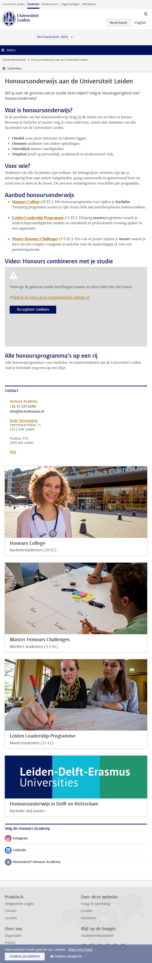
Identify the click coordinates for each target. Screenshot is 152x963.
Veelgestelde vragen (19, 904)
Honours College (26, 202)
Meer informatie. (80, 949)
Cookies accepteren (25, 956)
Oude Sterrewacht (24, 420)
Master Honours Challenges (35, 239)
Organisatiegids (70, 4)
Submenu (14, 68)
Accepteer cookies (33, 309)
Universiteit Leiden (13, 4)
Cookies (86, 911)
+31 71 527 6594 (23, 406)
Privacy (10, 942)
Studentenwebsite (14, 60)
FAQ (13, 452)
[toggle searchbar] (146, 14)
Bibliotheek (89, 4)
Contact (10, 911)
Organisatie (13, 935)
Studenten (33, 4)
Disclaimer (88, 918)
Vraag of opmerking (95, 904)
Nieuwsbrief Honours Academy (32, 863)
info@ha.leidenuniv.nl (27, 411)
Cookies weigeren (68, 956)
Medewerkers (50, 4)
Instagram (16, 839)
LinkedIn (15, 851)
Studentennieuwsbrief (97, 935)
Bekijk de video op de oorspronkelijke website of (51, 297)
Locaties (11, 918)
